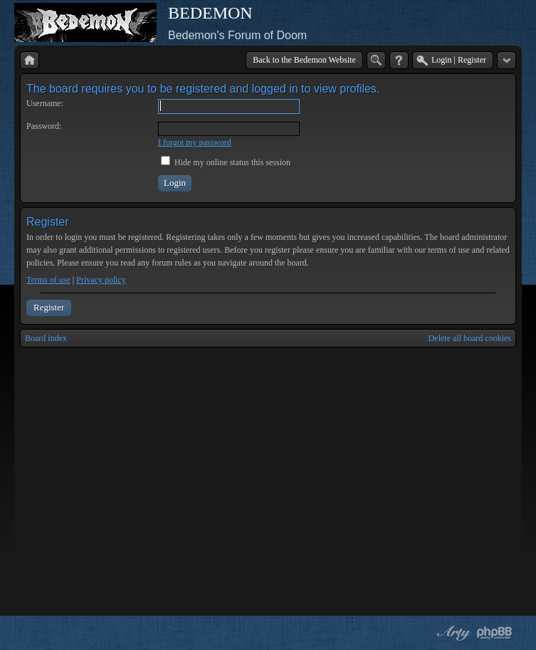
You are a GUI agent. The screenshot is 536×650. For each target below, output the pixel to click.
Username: (44, 103)
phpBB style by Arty (452, 633)
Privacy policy (101, 280)
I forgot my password (194, 142)
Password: (43, 126)
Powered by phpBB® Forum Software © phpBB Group (494, 633)
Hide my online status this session (225, 162)
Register (48, 307)
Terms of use (48, 280)
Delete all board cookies (470, 338)
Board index (46, 338)
